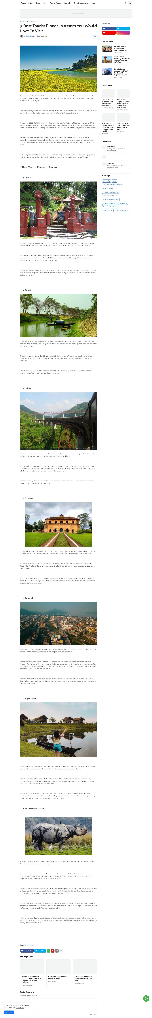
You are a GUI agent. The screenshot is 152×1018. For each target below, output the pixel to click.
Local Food (123, 203)
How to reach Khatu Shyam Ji (112, 185)
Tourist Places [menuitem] (55, 3)
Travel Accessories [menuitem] (81, 3)
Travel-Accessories (121, 210)
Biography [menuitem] (67, 3)
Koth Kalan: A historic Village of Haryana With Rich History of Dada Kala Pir (108, 127)
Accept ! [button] (9, 1012)
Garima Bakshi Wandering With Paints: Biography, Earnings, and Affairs (122, 59)
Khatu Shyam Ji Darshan (111, 192)
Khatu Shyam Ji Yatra (109, 203)
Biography (106, 181)
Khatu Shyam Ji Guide (110, 196)
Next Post (92, 1014)
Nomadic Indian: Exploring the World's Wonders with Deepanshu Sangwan (121, 72)
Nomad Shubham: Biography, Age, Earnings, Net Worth (120, 48)
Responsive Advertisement (76, 13)
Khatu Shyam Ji (108, 188)
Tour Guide (113, 207)
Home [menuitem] (38, 3)
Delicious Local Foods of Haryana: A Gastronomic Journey (123, 126)
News (105, 207)
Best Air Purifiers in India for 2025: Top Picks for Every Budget (107, 102)
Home (22, 21)
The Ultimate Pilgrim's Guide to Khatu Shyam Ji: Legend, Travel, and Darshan (31, 980)
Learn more (20, 1008)
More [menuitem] (93, 3)
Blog (114, 181)
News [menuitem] (45, 3)
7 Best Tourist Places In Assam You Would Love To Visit (84, 979)
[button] (125, 3)
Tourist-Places (31, 21)
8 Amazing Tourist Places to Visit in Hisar (57, 978)
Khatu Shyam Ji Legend (110, 199)
